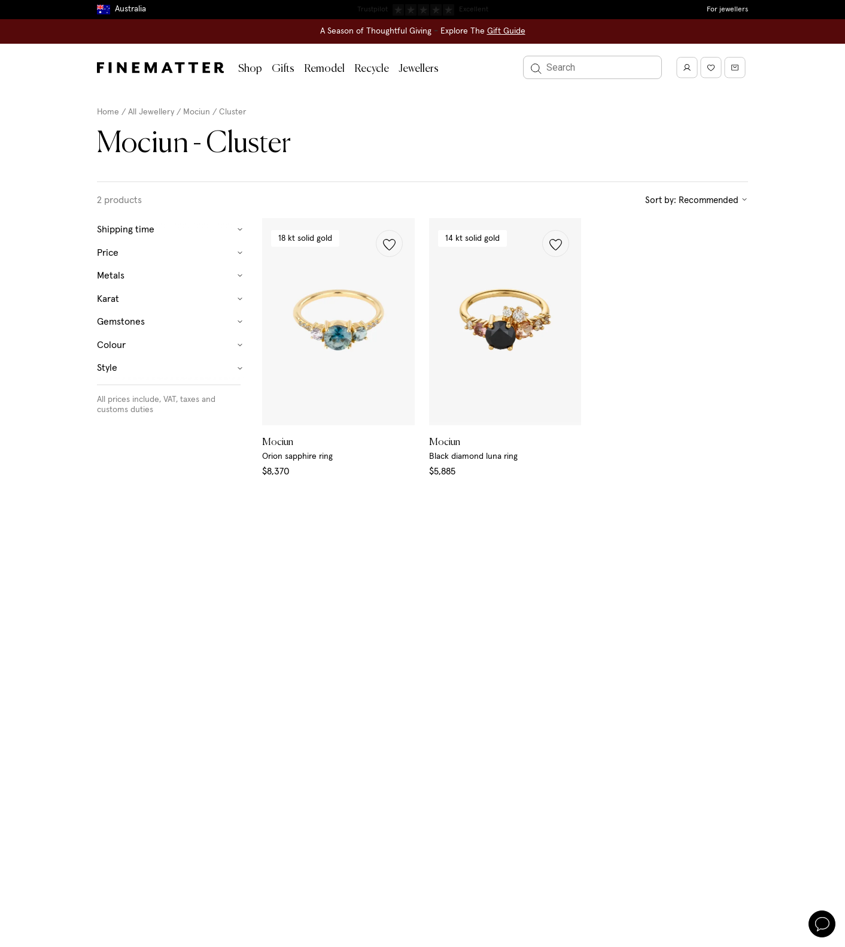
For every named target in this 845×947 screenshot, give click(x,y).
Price (170, 253)
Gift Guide (506, 31)
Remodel (324, 68)
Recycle (371, 68)
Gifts (283, 68)
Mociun (196, 112)
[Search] (592, 67)
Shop (250, 68)
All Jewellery (151, 112)
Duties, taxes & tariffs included (422, 9)
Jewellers (419, 68)
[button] (389, 243)
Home (108, 112)
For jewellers (727, 9)
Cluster (232, 112)
